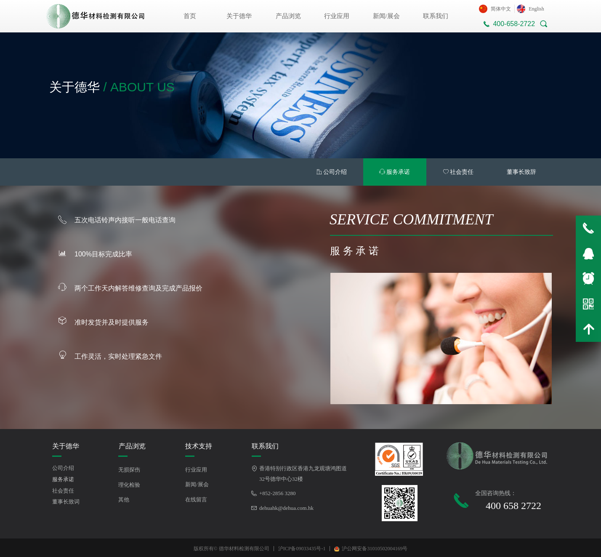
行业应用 (336, 16)
